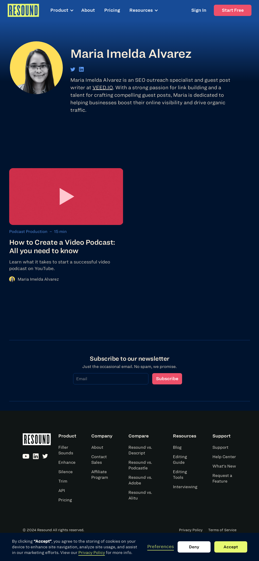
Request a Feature (222, 478)
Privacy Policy (91, 552)
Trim (62, 481)
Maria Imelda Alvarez (38, 279)
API (61, 490)
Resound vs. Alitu (140, 495)
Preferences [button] (160, 546)
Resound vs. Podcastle (140, 465)
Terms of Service (222, 530)
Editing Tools (180, 474)
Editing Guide (180, 459)
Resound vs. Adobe (140, 480)
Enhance (67, 462)
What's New (224, 466)
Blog (177, 447)
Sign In (198, 10)
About (88, 10)
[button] (64, 10)
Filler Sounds (65, 450)
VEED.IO (102, 87)
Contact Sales (99, 459)
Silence (65, 471)
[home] (23, 10)
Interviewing (185, 486)
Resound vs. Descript (140, 450)
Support (220, 447)
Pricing (112, 10)
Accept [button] (230, 546)
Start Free (233, 10)
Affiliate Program (99, 474)
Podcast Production (28, 231)
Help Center (224, 456)
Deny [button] (194, 546)
